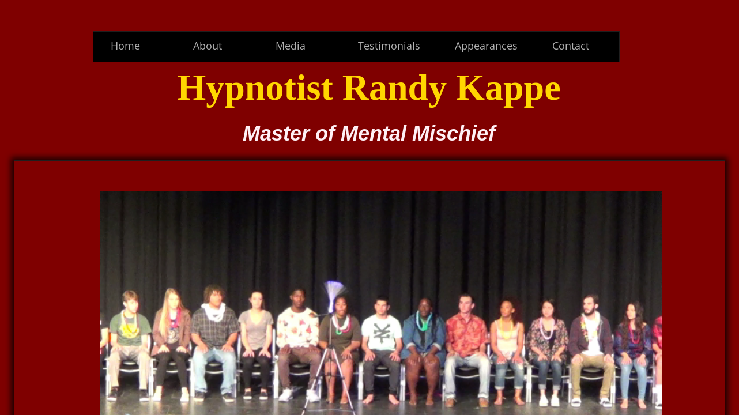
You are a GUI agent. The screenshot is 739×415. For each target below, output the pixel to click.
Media (291, 45)
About (207, 45)
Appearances (486, 45)
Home (125, 45)
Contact (570, 45)
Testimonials (389, 45)
